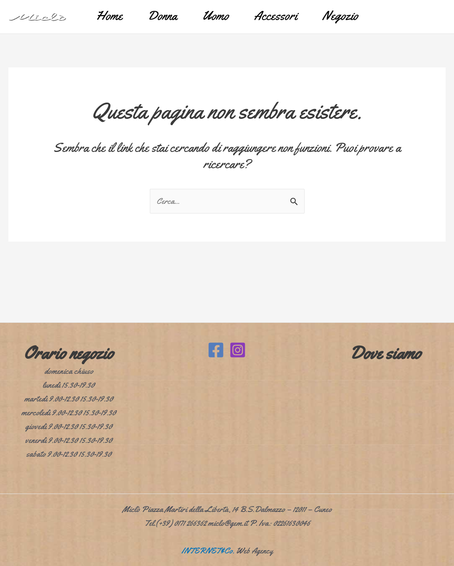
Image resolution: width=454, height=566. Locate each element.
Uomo (215, 15)
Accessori (275, 15)
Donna (162, 15)
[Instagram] (237, 350)
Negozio (340, 15)
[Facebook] (216, 350)
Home (109, 15)
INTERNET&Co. (208, 550)
